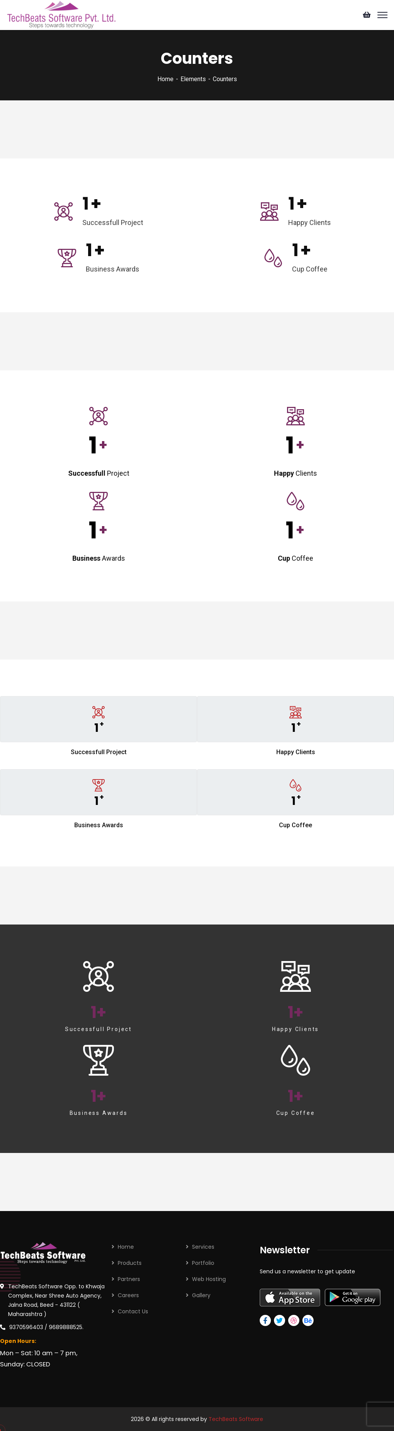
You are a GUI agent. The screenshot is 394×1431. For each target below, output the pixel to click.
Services (203, 1247)
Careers (128, 1295)
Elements (193, 79)
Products (130, 1263)
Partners (129, 1279)
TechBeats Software (236, 1419)
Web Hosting (209, 1279)
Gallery (201, 1295)
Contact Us (133, 1311)
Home (165, 79)
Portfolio (203, 1263)
